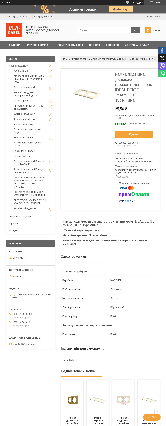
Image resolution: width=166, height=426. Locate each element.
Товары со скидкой (20, 216)
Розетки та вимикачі (24, 87)
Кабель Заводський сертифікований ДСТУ (25, 94)
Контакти (112, 45)
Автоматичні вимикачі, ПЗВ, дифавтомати (28, 107)
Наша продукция (18, 65)
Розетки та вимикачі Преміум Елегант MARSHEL (29, 171)
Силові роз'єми (22, 156)
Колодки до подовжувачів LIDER (28, 144)
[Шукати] (135, 30)
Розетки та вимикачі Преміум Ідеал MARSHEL (29, 162)
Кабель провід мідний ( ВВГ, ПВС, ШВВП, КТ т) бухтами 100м (29, 79)
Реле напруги (21, 100)
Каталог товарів (37, 45)
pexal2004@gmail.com (24, 344)
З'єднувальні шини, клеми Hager (27, 131)
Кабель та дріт (21, 70)
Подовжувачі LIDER (24, 150)
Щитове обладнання (24, 114)
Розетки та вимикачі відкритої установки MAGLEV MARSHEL (29, 193)
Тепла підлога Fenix (24, 119)
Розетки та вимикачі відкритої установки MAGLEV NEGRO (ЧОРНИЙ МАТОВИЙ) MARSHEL (29, 182)
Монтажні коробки (23, 124)
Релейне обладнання (25, 208)
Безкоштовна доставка (126, 153)
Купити (134, 134)
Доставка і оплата (137, 45)
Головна (14, 45)
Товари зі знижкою (70, 45)
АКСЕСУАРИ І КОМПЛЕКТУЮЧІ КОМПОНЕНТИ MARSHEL (30, 202)
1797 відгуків (136, 2)
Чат (152, 417)
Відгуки (13, 230)
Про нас (94, 45)
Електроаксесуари (23, 137)
